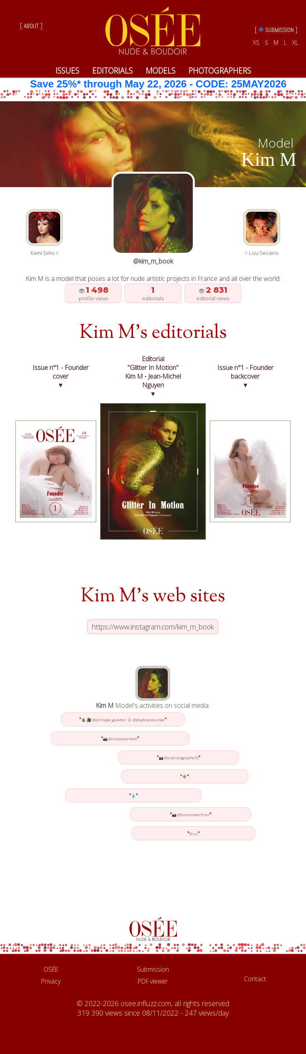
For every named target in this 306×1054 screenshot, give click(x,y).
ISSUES (67, 70)
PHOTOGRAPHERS (219, 70)
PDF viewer (153, 981)
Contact (255, 978)
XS (256, 42)
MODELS (160, 70)
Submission (153, 969)
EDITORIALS (112, 70)
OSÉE (51, 969)
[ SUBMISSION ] (276, 30)
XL (295, 42)
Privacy (51, 981)
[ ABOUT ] (31, 26)
